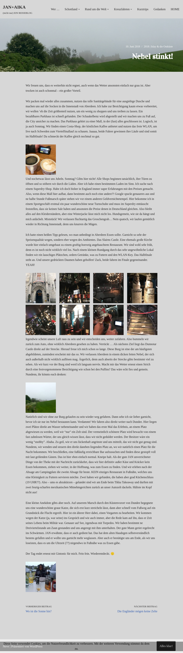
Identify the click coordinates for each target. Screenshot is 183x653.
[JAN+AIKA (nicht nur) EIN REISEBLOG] (17, 9)
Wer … (54, 9)
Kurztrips (142, 9)
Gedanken (159, 9)
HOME (175, 9)
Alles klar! (166, 646)
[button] (78, 9)
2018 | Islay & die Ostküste (158, 46)
